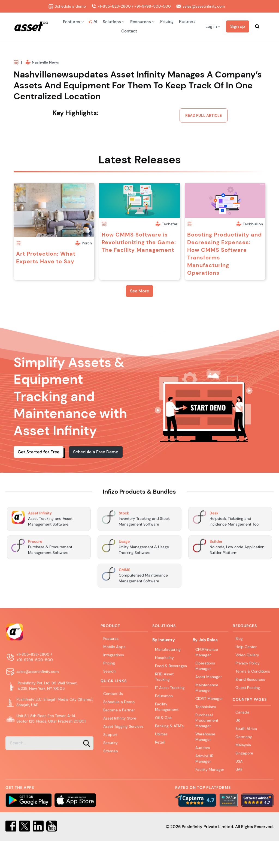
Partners (187, 21)
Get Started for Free (38, 452)
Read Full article (203, 115)
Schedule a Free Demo (96, 452)
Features (111, 643)
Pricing (167, 21)
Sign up (237, 26)
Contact (129, 31)
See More (139, 291)
